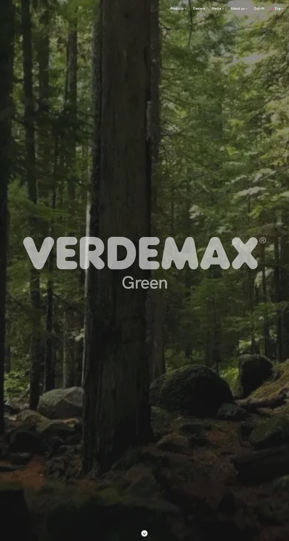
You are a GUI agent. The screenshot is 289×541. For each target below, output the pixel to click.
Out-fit (259, 8)
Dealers (199, 8)
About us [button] (239, 8)
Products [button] (178, 8)
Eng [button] (277, 8)
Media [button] (218, 8)
